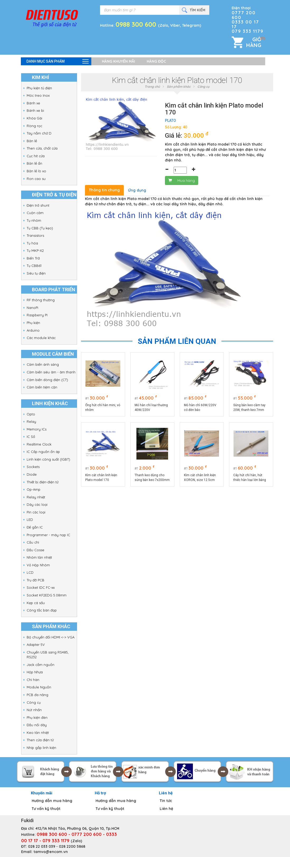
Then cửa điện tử (40, 740)
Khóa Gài (34, 118)
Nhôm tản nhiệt (39, 557)
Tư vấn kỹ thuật (46, 808)
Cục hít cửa (36, 156)
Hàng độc (156, 61)
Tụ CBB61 (34, 265)
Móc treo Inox (38, 95)
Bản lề (32, 141)
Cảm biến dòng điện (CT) (47, 380)
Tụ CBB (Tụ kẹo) (40, 228)
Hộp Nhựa (35, 672)
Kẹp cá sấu (36, 603)
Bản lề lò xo (36, 171)
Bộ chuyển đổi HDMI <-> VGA (50, 637)
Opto (31, 414)
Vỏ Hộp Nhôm (38, 565)
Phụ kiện (33, 323)
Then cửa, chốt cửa (42, 148)
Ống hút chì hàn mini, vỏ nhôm (102, 407)
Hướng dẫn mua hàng (52, 800)
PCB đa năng (37, 695)
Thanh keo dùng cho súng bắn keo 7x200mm (152, 477)
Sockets (33, 467)
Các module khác (41, 338)
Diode (32, 474)
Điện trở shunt (38, 205)
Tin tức (166, 800)
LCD (30, 572)
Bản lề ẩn (34, 163)
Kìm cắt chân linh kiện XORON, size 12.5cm (200, 477)
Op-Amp (33, 489)
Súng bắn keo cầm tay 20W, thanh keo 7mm (249, 407)
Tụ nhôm (34, 220)
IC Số (31, 436)
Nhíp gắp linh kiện (41, 747)
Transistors (35, 235)
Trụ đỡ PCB (35, 580)
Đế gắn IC (35, 527)
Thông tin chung (104, 190)
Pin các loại (36, 512)
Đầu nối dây (37, 725)
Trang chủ (152, 87)
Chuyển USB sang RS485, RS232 (48, 654)
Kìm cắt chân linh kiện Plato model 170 (101, 477)
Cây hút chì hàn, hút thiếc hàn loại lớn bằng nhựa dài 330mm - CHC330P (249, 477)
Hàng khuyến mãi (118, 61)
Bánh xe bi (35, 110)
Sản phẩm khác (179, 87)
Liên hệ (166, 808)
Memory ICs (36, 429)
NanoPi (32, 307)
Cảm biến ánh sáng (43, 364)
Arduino (33, 330)
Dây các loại (37, 504)
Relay (31, 421)
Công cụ (34, 702)
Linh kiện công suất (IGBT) (48, 459)
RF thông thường (41, 300)
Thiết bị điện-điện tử (42, 482)
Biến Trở (33, 258)
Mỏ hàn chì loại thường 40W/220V (151, 407)
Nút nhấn (34, 710)
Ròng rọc (34, 126)
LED (30, 519)
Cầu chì (33, 542)
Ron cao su (36, 179)
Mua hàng (181, 180)
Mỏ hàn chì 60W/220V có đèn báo (200, 407)
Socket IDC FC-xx (41, 587)
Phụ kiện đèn (37, 717)
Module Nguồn (39, 687)
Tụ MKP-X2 (35, 250)
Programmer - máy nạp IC (48, 535)
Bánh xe (33, 103)
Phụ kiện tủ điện (39, 88)
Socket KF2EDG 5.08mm (46, 595)
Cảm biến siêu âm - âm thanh (51, 372)
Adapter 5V (36, 644)
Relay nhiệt (36, 497)
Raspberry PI (37, 315)
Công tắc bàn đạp (42, 610)
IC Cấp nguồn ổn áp (43, 452)
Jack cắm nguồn (40, 665)
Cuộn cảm (35, 213)
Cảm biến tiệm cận (42, 387)
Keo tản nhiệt (38, 732)
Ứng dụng (137, 190)
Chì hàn (33, 680)
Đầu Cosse (35, 550)
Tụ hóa (32, 243)
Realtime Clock (39, 444)
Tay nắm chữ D (39, 133)
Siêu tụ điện (36, 273)
